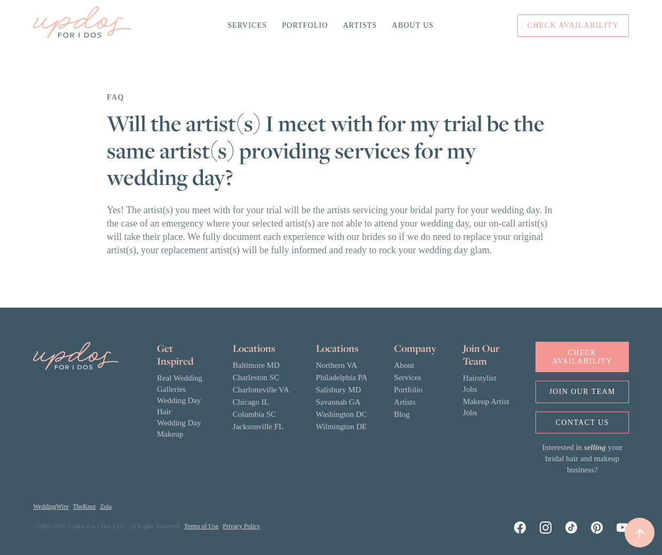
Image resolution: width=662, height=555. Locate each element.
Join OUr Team (582, 392)
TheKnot (84, 506)
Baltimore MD (256, 365)
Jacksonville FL (258, 426)
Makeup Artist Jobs (486, 407)
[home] (82, 25)
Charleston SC (256, 377)
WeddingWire (51, 506)
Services (247, 25)
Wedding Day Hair (179, 406)
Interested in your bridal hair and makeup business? (582, 458)
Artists (360, 25)
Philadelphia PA (342, 377)
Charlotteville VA (261, 389)
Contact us (582, 423)
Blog (401, 414)
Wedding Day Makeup (179, 428)
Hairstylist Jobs (479, 383)
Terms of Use (201, 526)
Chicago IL (251, 402)
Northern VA (336, 365)
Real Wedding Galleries (179, 383)
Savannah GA (338, 402)
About (404, 365)
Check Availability (582, 357)
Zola (106, 506)
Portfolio (305, 25)
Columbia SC (254, 414)
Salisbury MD (338, 389)
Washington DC (341, 414)
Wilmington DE (341, 426)
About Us (413, 25)
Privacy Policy (241, 526)
